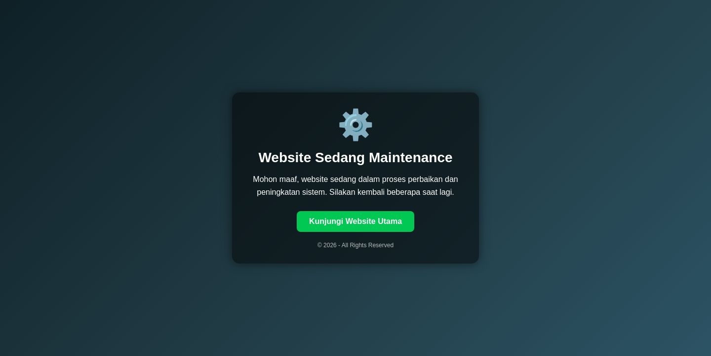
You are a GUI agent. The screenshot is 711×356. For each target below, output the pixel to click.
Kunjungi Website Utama (355, 221)
